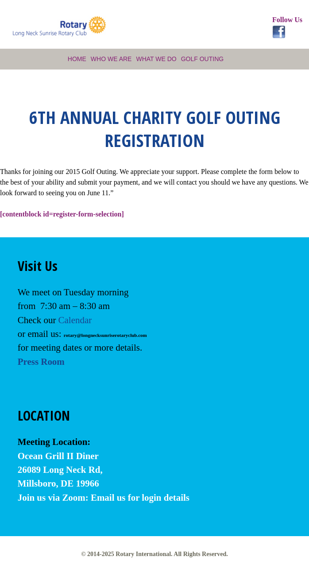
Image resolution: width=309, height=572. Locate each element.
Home (77, 58)
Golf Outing (202, 58)
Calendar (75, 320)
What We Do (156, 58)
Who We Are (111, 58)
